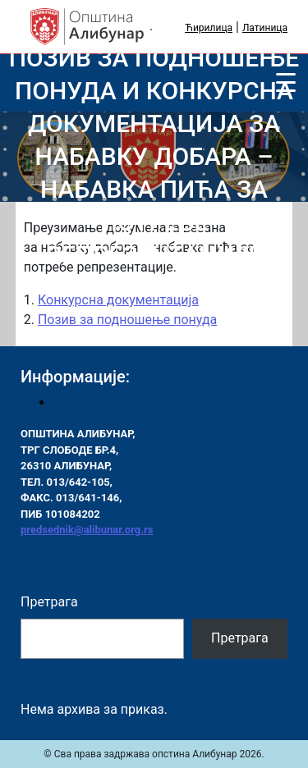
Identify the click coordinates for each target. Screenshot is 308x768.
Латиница (264, 28)
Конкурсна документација (118, 300)
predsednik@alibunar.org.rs (87, 529)
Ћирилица (208, 28)
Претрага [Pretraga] (240, 638)
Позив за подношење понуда (127, 319)
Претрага (49, 602)
